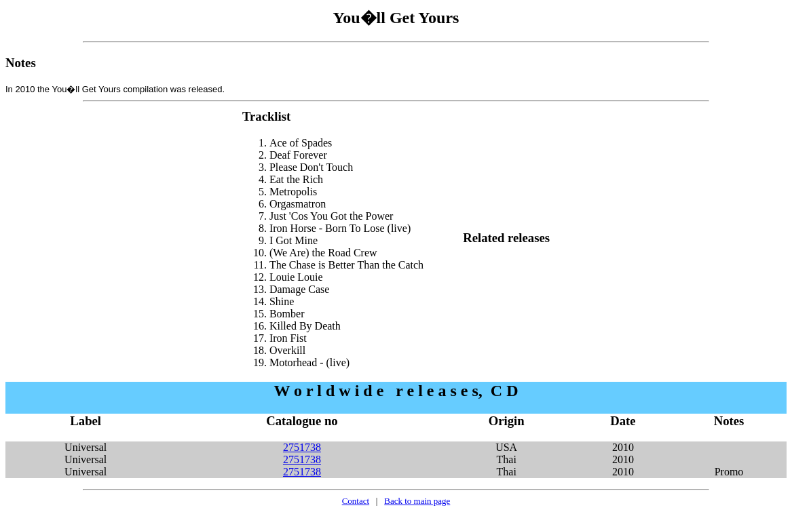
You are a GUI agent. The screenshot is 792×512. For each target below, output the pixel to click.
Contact (355, 501)
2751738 (302, 447)
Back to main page (417, 501)
